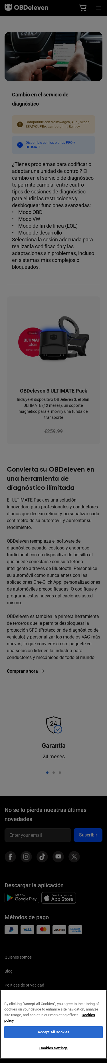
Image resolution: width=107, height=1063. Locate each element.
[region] (53, 1024)
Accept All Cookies (53, 1032)
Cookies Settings (53, 1048)
